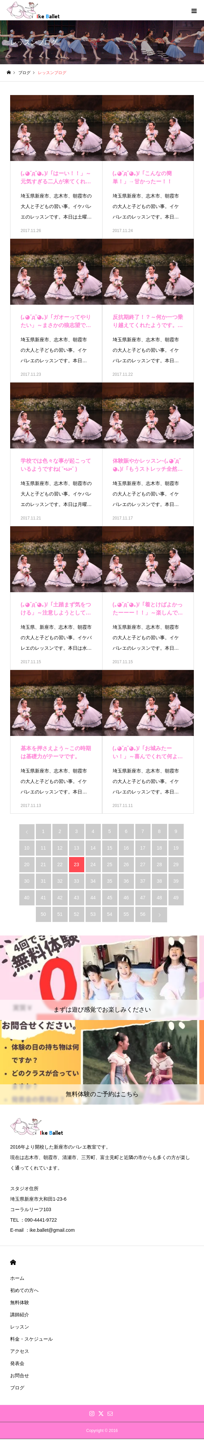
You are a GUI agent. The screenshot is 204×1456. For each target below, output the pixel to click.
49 (176, 897)
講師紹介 (19, 1314)
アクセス (19, 1351)
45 (109, 897)
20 (26, 864)
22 (60, 864)
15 (109, 848)
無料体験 (19, 1302)
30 (26, 881)
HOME (13, 1262)
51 (60, 914)
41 (43, 897)
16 (126, 848)
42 (60, 897)
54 (109, 914)
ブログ (17, 1387)
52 (76, 914)
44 (93, 897)
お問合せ (19, 1375)
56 (142, 914)
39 (176, 881)
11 (43, 848)
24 (93, 864)
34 (93, 881)
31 (43, 881)
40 (26, 897)
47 (142, 897)
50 (43, 914)
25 (109, 864)
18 (159, 848)
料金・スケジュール (31, 1339)
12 (60, 848)
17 (142, 848)
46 (126, 897)
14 (93, 848)
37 (142, 881)
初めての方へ (24, 1290)
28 (159, 864)
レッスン (19, 1327)
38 (159, 881)
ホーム (17, 1278)
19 (176, 848)
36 (126, 881)
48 (159, 897)
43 (76, 897)
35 (109, 881)
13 (76, 848)
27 (142, 864)
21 (43, 864)
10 (26, 848)
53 (93, 914)
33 (76, 881)
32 (60, 881)
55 (126, 914)
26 (126, 864)
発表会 (17, 1363)
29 (176, 864)
